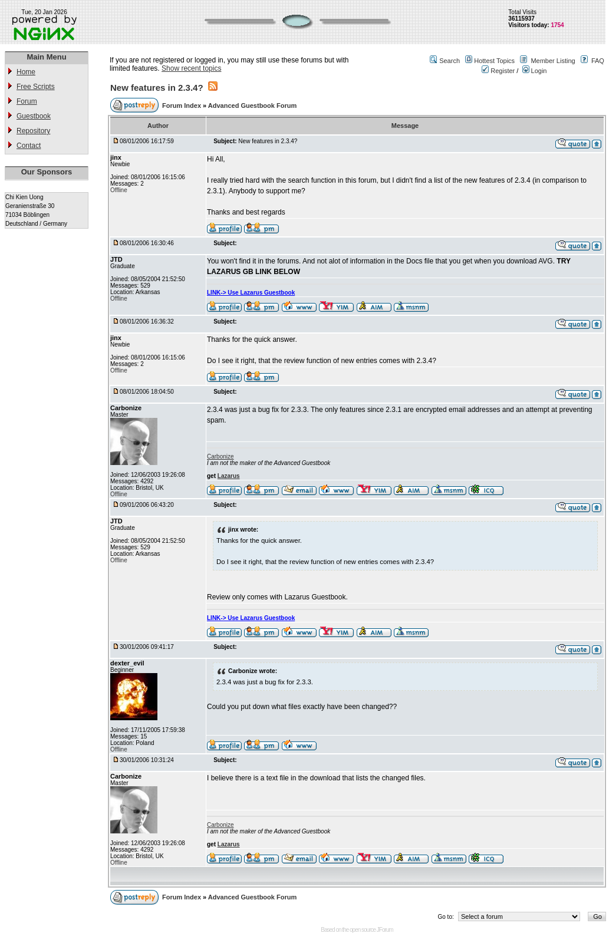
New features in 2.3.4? (156, 88)
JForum (385, 930)
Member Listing (553, 60)
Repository (33, 131)
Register (498, 70)
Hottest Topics (494, 60)
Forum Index (182, 105)
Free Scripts (36, 87)
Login (534, 70)
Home (26, 72)
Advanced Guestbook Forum (252, 105)
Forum (27, 101)
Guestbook (34, 116)
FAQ (597, 60)
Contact (29, 145)
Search (449, 60)
